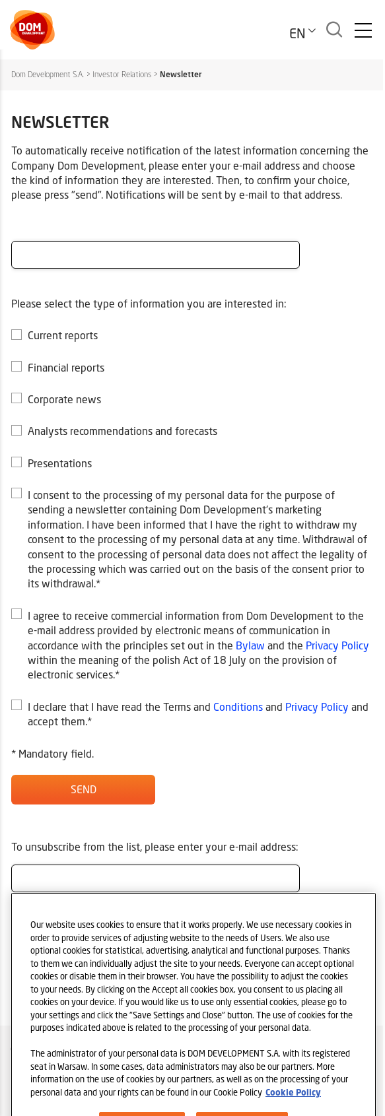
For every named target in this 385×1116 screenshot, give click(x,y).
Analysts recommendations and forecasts (122, 430)
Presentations (60, 463)
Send (83, 789)
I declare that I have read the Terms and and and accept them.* (198, 713)
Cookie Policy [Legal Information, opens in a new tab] (293, 1105)
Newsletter (181, 74)
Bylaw (250, 645)
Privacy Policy (337, 645)
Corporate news (64, 399)
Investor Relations (121, 74)
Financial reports (66, 367)
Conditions (238, 706)
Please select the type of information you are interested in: (149, 303)
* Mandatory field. (52, 753)
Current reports (63, 335)
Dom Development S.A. (47, 74)
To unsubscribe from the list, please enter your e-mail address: (154, 846)
